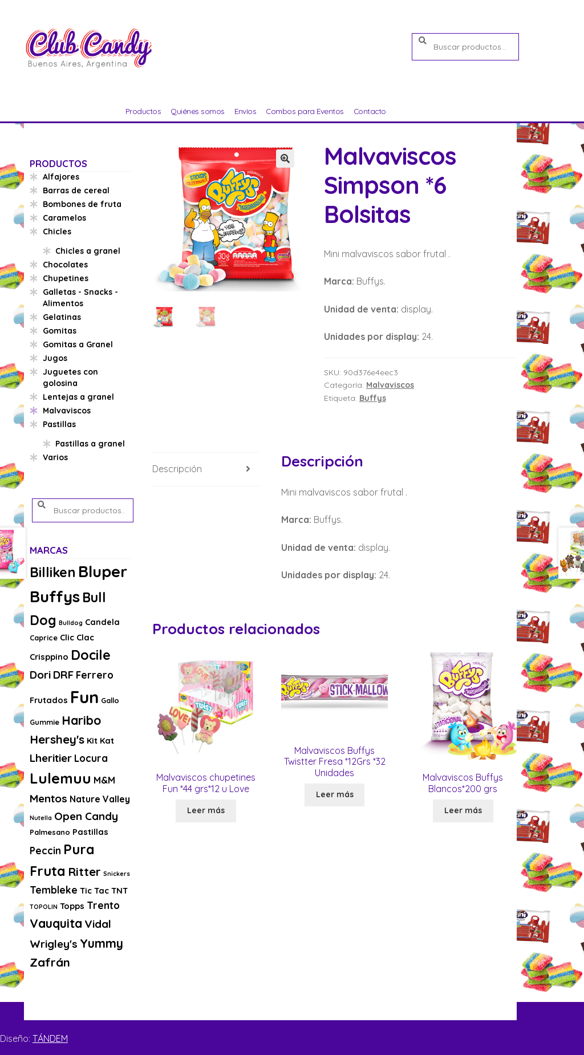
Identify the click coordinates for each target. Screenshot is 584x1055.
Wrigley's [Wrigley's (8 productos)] (54, 944)
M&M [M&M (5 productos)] (104, 780)
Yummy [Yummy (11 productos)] (101, 943)
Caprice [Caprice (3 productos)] (44, 637)
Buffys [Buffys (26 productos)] (55, 596)
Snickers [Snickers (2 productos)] (116, 874)
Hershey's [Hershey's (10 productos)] (57, 739)
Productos (143, 111)
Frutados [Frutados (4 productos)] (49, 700)
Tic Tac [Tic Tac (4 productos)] (94, 890)
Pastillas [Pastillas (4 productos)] (90, 831)
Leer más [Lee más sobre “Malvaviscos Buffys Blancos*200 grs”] (463, 810)
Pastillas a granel (90, 444)
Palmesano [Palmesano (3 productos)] (50, 832)
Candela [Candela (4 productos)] (102, 621)
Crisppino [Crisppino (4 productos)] (49, 656)
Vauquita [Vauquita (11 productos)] (56, 923)
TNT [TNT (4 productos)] (119, 890)
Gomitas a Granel (78, 344)
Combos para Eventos (305, 111)
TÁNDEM (50, 1038)
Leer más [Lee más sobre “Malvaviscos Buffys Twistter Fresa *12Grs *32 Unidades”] (335, 794)
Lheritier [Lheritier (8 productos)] (51, 758)
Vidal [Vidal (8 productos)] (97, 924)
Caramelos (64, 218)
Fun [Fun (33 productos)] (84, 697)
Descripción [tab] (177, 468)
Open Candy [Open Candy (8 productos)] (86, 816)
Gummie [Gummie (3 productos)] (44, 722)
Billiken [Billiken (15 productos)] (53, 572)
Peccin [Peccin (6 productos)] (45, 851)
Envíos (245, 111)
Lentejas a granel (78, 397)
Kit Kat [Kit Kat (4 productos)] (100, 740)
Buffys (372, 398)
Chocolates (65, 264)
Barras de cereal (76, 190)
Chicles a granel (87, 251)
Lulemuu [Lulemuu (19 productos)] (60, 778)
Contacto (370, 111)
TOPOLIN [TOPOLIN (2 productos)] (44, 907)
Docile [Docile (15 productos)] (91, 655)
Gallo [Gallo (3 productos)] (110, 700)
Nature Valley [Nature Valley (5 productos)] (100, 799)
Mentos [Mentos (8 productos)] (48, 798)
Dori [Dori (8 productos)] (40, 674)
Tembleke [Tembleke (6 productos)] (54, 890)
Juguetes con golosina (70, 377)
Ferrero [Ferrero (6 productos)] (94, 675)
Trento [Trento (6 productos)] (103, 905)
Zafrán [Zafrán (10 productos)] (50, 962)
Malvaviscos (390, 385)
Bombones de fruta (82, 204)
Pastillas (59, 424)
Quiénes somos (198, 111)
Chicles (57, 231)
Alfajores (61, 177)
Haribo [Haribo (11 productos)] (81, 720)
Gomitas (59, 331)
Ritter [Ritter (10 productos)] (84, 871)
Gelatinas (62, 317)
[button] (285, 158)
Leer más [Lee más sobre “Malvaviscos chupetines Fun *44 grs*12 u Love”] (206, 810)
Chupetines (65, 278)
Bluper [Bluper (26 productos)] (102, 571)
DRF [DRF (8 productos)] (63, 674)
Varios (55, 457)
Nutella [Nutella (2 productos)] (41, 818)
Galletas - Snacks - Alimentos (80, 298)
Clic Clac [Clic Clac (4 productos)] (77, 637)
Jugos (55, 358)
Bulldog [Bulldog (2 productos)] (71, 623)
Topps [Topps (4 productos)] (72, 905)
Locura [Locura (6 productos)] (91, 758)
